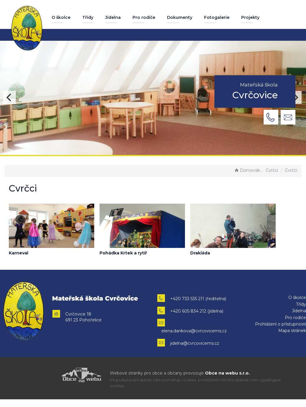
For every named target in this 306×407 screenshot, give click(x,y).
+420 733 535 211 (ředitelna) (198, 298)
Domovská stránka (249, 170)
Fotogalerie (216, 17)
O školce (61, 17)
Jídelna (113, 17)
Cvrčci (272, 170)
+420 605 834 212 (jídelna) (196, 311)
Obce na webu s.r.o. (227, 373)
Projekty (250, 17)
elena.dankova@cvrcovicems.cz (194, 331)
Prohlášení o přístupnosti (280, 324)
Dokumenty (179, 17)
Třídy (87, 17)
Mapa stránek (292, 330)
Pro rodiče (144, 17)
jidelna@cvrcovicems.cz (194, 343)
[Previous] (9, 97)
